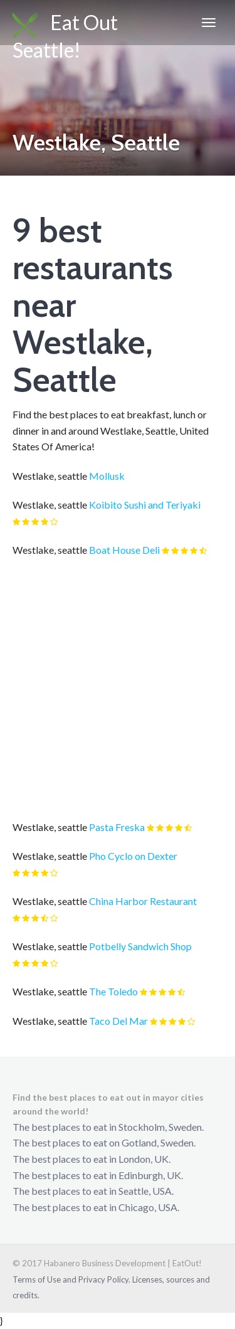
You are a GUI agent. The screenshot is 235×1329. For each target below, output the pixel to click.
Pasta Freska (117, 827)
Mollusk (107, 476)
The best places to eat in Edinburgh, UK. (98, 1175)
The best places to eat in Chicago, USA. (96, 1207)
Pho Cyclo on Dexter (133, 856)
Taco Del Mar (118, 1021)
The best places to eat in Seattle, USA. (93, 1191)
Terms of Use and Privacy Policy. (71, 1279)
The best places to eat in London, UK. (91, 1159)
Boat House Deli (124, 550)
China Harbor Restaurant (143, 901)
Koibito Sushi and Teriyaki (145, 505)
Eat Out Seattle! (65, 27)
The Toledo (113, 991)
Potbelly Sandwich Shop (140, 946)
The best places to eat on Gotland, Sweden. (104, 1142)
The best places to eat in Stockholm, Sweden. (108, 1127)
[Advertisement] (117, 688)
